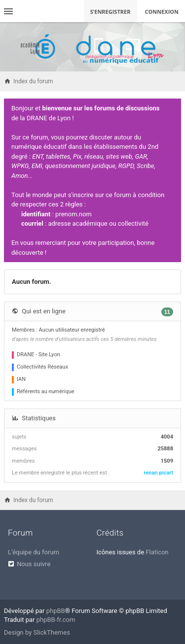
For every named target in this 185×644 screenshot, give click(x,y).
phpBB (55, 610)
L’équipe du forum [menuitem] (33, 552)
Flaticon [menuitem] (157, 552)
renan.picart (158, 473)
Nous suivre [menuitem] (33, 564)
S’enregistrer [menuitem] (110, 11)
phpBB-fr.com (56, 619)
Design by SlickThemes (37, 632)
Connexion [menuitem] (162, 11)
